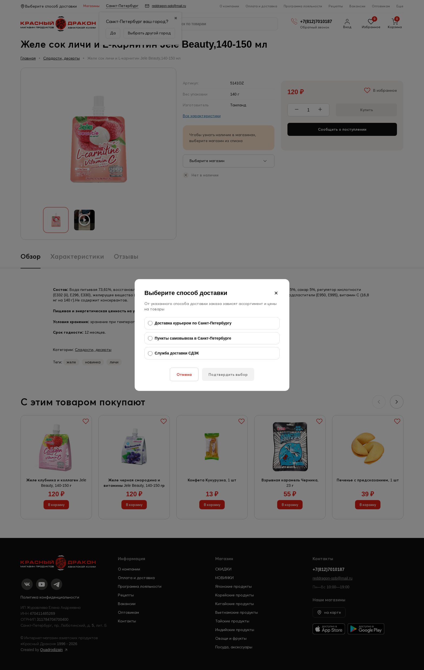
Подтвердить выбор (228, 374)
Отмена (184, 374)
